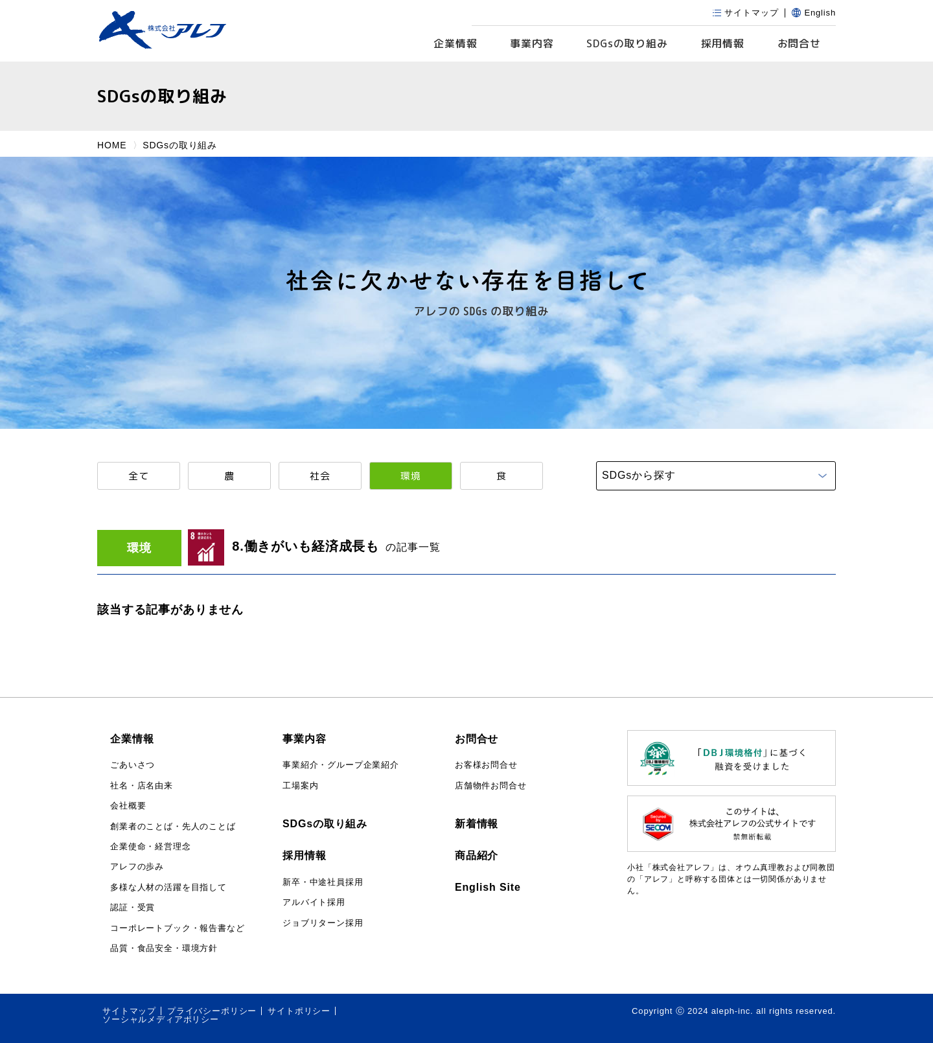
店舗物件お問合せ (491, 785)
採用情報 (722, 43)
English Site (488, 887)
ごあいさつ (132, 765)
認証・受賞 (132, 907)
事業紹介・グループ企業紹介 (340, 765)
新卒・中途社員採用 (322, 882)
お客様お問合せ (486, 765)
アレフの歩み (137, 866)
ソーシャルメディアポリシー (160, 1019)
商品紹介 (476, 855)
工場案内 (300, 785)
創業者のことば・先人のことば (173, 826)
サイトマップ (129, 1011)
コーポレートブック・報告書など (177, 928)
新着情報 (476, 823)
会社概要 (128, 805)
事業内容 (531, 43)
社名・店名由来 (141, 785)
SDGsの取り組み (324, 823)
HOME (111, 145)
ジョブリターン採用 (322, 923)
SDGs (627, 43)
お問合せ (799, 43)
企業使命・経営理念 (150, 846)
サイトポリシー (299, 1011)
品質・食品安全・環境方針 (164, 948)
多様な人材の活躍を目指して (168, 887)
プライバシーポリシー (212, 1011)
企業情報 (455, 43)
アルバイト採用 (313, 902)
